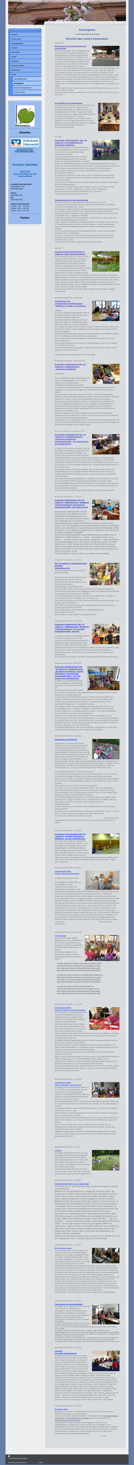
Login (124, 1456)
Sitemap (23, 1456)
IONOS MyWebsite (32, 1462)
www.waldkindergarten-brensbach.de (68, 1420)
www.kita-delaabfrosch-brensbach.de (78, 1418)
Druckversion (14, 1456)
